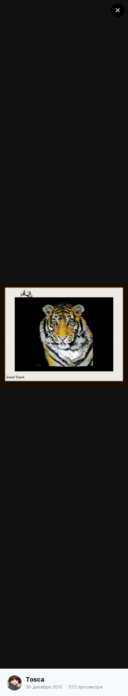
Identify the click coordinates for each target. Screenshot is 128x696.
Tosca (35, 679)
